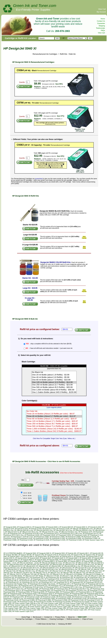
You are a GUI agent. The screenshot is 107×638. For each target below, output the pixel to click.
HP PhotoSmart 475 (40, 585)
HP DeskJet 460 (71, 553)
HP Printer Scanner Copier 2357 (76, 610)
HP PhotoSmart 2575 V (51, 533)
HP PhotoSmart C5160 (10, 600)
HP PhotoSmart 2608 (46, 589)
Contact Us (101, 21)
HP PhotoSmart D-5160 (74, 540)
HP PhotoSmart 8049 (37, 592)
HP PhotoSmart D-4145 (24, 538)
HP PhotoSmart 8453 (40, 595)
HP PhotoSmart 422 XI (61, 582)
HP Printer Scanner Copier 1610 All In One (43, 605)
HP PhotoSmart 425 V (63, 584)
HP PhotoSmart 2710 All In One (76, 590)
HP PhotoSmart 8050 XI (84, 592)
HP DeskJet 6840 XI (80, 527)
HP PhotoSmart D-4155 (41, 538)
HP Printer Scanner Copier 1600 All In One (26, 603)
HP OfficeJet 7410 (79, 572)
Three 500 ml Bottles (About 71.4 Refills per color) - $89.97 (54, 426)
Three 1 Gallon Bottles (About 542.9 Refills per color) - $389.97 (54, 431)
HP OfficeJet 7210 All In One (25, 571)
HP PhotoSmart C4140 (47, 535)
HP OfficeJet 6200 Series (15, 564)
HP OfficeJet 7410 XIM (29, 574)
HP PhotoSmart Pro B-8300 (43, 602)
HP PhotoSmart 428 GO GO (94, 584)
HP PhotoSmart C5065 (57, 537)
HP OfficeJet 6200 (82, 563)
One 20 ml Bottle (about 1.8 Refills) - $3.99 (54, 375)
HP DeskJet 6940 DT (66, 560)
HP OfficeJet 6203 (30, 564)
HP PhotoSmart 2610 (61, 589)
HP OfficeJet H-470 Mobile (92, 574)
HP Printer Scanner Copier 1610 (18, 605)
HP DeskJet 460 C (83, 553)
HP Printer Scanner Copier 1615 (38, 606)
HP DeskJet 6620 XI (58, 558)
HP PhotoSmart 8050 (52, 592)
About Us (71, 617)
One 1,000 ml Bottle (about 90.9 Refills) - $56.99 (54, 390)
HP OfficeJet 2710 (69, 563)
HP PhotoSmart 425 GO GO (93, 582)
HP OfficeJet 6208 (56, 564)
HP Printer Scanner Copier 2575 (93, 540)
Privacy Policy (60, 617)
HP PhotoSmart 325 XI (37, 577)
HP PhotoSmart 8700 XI (86, 595)
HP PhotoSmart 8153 (62, 593)
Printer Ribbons (41, 619)
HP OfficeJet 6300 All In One (71, 566)
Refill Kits (63, 54)
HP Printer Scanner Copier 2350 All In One (85, 606)
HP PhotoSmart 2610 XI (13, 590)
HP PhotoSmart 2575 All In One (32, 533)
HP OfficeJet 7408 (66, 572)
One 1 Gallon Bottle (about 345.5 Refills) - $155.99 (54, 392)
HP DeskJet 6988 (91, 560)
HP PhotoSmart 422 (12, 582)
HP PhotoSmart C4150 (63, 535)
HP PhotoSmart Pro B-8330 (80, 602)
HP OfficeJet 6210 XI (15, 566)
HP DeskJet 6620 (45, 558)
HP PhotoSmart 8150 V (29, 593)
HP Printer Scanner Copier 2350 (60, 606)
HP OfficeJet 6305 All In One (43, 530)
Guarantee (101, 23)
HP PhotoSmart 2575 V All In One (71, 533)
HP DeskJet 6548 (33, 558)
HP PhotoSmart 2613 (28, 590)
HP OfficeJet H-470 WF (51, 576)
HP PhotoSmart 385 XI (10, 581)
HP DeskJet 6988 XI (22, 561)
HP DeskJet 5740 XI (51, 555)
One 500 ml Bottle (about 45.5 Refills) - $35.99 (54, 387)
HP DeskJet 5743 (64, 555)
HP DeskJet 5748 (89, 555)
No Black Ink (54, 372)
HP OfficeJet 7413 (43, 574)
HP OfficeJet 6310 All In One (81, 568)
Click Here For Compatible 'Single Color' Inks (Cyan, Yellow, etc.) (54, 438)
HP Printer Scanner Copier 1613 (16, 606)
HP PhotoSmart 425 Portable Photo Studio (41, 584)
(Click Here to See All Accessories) (71, 473)
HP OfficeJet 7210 (9, 571)
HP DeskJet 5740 (38, 555)
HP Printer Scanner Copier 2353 (55, 608)
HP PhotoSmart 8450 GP (92, 593)
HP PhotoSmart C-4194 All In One (22, 537)
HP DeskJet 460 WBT (10, 555)
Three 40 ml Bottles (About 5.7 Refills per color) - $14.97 (54, 416)
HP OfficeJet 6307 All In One (62, 530)
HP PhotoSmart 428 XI (26, 585)
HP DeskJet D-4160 (35, 529)
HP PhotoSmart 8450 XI (25, 595)
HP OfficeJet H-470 (56, 574)
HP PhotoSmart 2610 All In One (78, 589)
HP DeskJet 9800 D (48, 561)
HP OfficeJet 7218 (96, 571)
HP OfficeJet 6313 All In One (29, 532)
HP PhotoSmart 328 (52, 577)
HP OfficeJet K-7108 (95, 576)
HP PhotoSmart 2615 (43, 590)
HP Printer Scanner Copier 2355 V (30, 610)
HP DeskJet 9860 (87, 561)
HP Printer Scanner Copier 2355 (77, 608)
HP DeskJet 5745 (77, 555)
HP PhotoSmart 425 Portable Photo (15, 584)
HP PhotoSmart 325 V (22, 577)
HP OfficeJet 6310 (66, 568)
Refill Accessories (73, 619)
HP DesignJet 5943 (38, 527)
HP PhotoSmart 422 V (46, 582)
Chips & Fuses (87, 619)
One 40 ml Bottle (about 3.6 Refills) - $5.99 (54, 377)
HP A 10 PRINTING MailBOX (12, 553)
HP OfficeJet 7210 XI (56, 571)
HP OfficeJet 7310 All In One (23, 572)
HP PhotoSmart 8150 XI (46, 593)
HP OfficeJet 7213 (70, 571)
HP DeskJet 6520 (53, 556)
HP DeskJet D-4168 (62, 529)
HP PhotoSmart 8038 (23, 592)
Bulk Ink (72, 54)
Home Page (26, 617)
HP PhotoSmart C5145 (88, 537)
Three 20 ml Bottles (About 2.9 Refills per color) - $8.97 (54, 414)
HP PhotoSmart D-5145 (41, 540)
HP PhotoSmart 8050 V (67, 592)
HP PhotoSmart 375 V (67, 579)
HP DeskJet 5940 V (52, 527)
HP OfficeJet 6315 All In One (48, 532)
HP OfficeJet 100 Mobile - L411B (27, 563)
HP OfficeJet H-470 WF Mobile (33, 576)
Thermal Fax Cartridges (24, 619)
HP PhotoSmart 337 (23, 579)
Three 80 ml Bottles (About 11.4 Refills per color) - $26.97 (54, 419)
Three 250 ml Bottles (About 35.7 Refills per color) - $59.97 (54, 424)
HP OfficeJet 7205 (84, 569)
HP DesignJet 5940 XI (24, 527)
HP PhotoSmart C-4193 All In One (83, 597)
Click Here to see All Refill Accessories (64, 461)
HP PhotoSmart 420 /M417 (46, 581)
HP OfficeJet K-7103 (81, 576)
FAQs (103, 30)
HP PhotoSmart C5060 (41, 537)
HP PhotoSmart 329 (66, 577)
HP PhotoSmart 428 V (10, 585)
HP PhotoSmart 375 (37, 579)
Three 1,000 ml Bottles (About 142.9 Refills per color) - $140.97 (54, 429)
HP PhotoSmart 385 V (96, 579)
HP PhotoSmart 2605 (31, 589)
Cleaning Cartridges (56, 619)
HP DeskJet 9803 (61, 561)
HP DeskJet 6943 (79, 560)
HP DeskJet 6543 (21, 558)
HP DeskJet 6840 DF (66, 527)
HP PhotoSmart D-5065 (89, 538)
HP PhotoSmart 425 (76, 582)
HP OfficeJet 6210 (69, 564)
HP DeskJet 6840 (85, 558)
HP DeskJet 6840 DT (13, 560)
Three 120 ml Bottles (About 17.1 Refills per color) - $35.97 (54, 421)
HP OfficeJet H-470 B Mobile (73, 574)
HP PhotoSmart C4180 (79, 535)
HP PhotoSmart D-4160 (57, 538)
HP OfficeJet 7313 (54, 572)
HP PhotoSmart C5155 (94, 598)
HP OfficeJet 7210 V (42, 571)
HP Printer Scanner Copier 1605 (73, 603)
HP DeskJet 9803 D (74, 561)
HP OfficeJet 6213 (29, 566)
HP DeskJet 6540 (79, 556)
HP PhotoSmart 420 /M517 (64, 581)
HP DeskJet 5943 (41, 556)
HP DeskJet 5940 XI (27, 556)
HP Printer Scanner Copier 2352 (33, 608)
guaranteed (39, 178)
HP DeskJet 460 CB (96, 553)
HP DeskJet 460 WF (25, 555)
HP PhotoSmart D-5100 (25, 540)
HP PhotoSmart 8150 (14, 593)
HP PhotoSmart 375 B (52, 579)
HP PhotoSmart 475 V (55, 585)
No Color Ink (54, 411)
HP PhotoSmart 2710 (58, 590)
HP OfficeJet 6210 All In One (84, 564)
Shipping (102, 26)
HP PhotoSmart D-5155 (57, 540)
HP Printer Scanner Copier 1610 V (69, 605)
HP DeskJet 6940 (52, 560)
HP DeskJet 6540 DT (93, 556)
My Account (101, 12)
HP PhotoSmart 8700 (70, 595)
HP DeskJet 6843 (40, 560)
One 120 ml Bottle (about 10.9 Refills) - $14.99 (54, 382)
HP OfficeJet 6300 (55, 566)
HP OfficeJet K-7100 (66, 576)
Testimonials (100, 28)
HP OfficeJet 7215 (83, 571)
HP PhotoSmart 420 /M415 (28, 581)
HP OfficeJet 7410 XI (14, 574)
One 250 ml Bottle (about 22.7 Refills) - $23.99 (54, 385)
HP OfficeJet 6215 (42, 566)
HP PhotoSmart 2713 (94, 590)
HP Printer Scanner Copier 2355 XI (53, 610)
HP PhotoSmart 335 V (95, 577)
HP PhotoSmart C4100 (31, 535)
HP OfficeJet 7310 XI (40, 572)
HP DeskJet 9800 (35, 561)
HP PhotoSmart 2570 (85, 532)
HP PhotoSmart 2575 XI (91, 533)
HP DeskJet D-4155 (21, 529)
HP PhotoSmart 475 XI (70, 585)
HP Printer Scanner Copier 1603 (51, 603)
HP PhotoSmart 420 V (81, 581)
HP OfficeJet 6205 (43, 564)
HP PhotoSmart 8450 (76, 593)
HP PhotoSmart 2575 (14, 533)
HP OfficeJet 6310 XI (12, 532)
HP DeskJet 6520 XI (66, 556)
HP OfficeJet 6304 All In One (23, 530)
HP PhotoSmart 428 (78, 584)
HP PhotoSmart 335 (80, 577)
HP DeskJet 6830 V (72, 558)
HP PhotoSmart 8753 (17, 597)
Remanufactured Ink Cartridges (45, 54)
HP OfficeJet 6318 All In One (68, 532)
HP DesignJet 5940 (9, 527)
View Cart (102, 9)
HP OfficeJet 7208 (97, 569)
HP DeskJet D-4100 (94, 527)
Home (103, 19)
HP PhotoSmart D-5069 (59, 600)
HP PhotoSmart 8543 (55, 595)
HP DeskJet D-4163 (49, 529)
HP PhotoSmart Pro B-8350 (62, 602)
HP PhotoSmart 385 (81, 579)
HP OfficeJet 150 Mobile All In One (81, 529)
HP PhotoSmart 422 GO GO (28, 582)
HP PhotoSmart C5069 (72, 537)
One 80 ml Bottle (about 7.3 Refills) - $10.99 (54, 380)
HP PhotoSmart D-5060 (73, 538)
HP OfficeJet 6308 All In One (82, 530)
